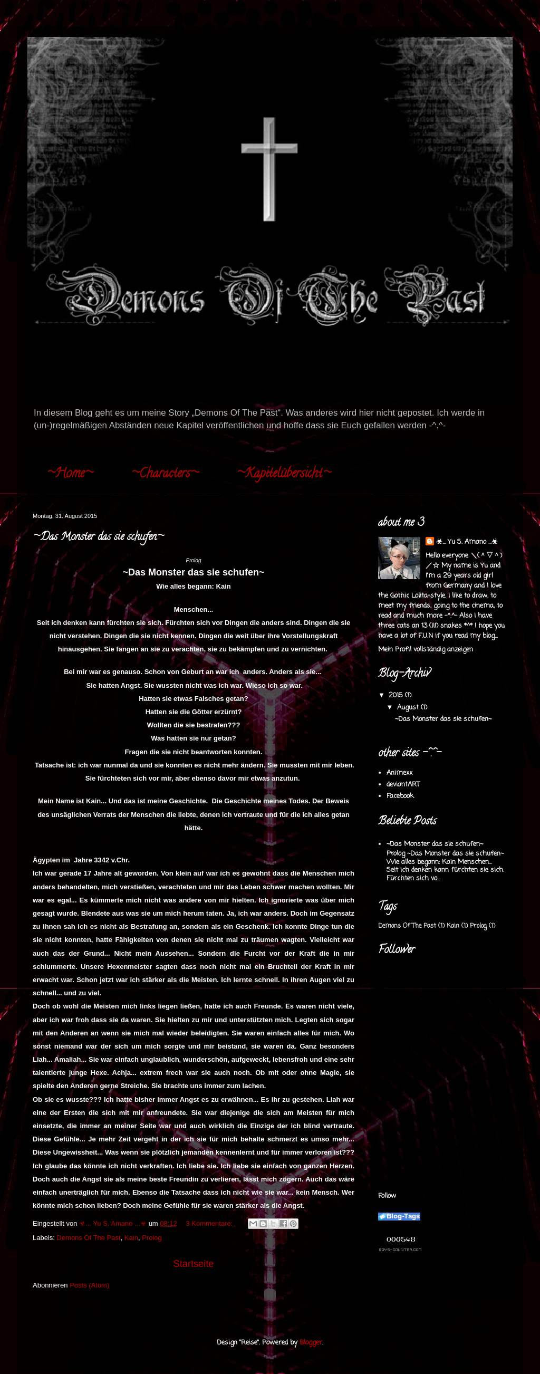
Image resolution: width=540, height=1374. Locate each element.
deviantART (403, 785)
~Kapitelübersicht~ (283, 474)
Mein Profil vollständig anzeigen (425, 650)
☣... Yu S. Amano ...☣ (467, 542)
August (409, 708)
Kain (131, 1238)
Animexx (399, 773)
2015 (397, 695)
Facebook (400, 796)
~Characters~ (164, 474)
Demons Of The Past (89, 1238)
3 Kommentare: (210, 1223)
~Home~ (69, 474)
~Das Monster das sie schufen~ (98, 538)
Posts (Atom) (89, 1285)
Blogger (311, 1343)
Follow (387, 1196)
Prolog (152, 1238)
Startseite (193, 1263)
